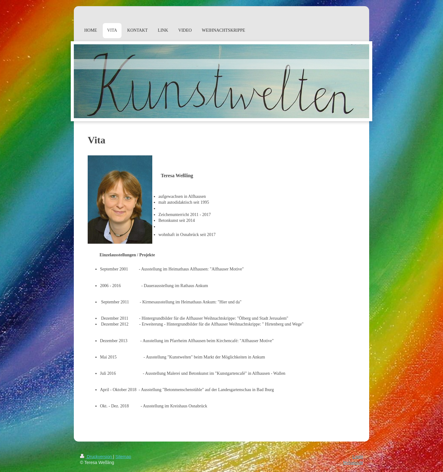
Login (358, 456)
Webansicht (353, 462)
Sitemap (123, 456)
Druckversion (96, 456)
